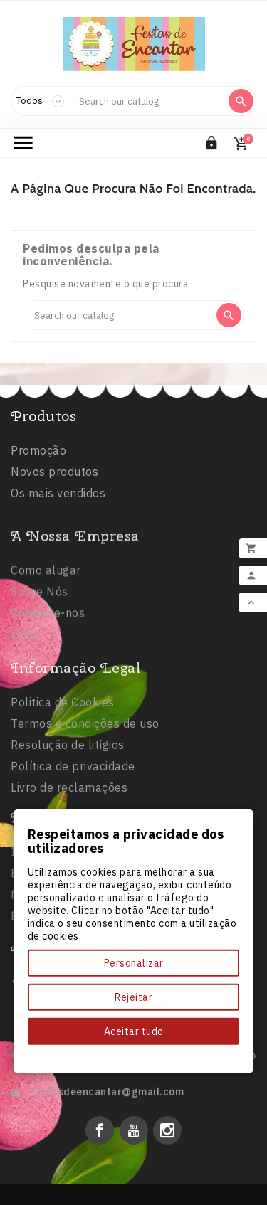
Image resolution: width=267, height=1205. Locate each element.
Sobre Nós (39, 657)
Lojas (25, 700)
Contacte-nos (48, 678)
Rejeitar (133, 997)
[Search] (147, 101)
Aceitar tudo (134, 1031)
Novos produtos (54, 474)
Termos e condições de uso (85, 800)
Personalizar (134, 963)
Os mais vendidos (58, 496)
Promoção (38, 453)
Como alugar (46, 636)
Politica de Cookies (63, 779)
